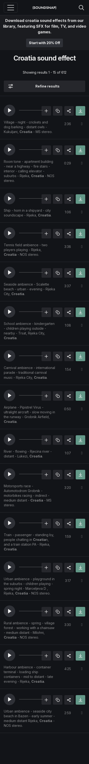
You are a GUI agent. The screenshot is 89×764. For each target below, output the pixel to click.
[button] (9, 110)
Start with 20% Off (44, 43)
